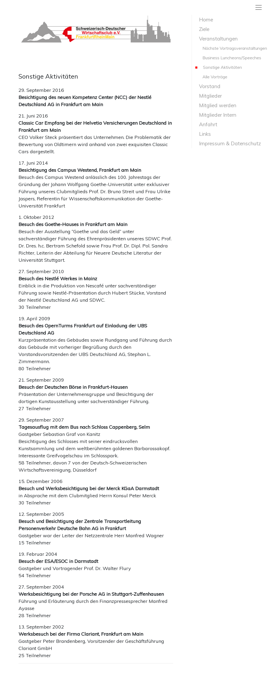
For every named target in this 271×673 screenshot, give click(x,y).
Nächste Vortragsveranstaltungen (231, 48)
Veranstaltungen (216, 38)
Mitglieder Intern (215, 115)
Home (204, 19)
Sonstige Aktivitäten (218, 67)
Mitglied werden (215, 105)
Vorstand (207, 86)
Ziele (202, 29)
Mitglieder (208, 96)
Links (203, 134)
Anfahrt (206, 124)
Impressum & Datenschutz (228, 143)
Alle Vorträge (211, 76)
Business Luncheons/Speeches (228, 57)
